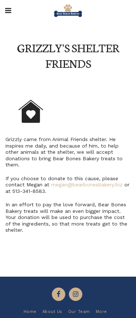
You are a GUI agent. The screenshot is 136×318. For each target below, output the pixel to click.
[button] (8, 10)
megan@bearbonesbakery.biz (87, 184)
